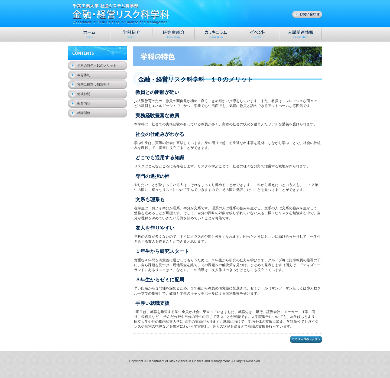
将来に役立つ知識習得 (93, 84)
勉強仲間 (83, 94)
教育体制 (83, 75)
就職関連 (83, 113)
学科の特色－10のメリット (96, 65)
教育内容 (83, 103)
